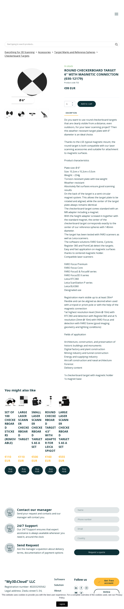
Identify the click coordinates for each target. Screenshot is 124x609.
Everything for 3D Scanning (20, 52)
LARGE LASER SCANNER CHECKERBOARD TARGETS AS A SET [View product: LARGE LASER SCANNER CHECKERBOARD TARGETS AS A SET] (64, 429)
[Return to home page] (47, 14)
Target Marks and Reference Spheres (74, 52)
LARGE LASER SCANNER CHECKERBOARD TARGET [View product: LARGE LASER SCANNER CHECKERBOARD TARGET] (23, 425)
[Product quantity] (69, 104)
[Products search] (62, 44)
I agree (62, 604)
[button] (116, 44)
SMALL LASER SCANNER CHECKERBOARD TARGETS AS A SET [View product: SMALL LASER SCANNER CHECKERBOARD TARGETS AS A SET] (37, 429)
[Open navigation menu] (116, 14)
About (57, 590)
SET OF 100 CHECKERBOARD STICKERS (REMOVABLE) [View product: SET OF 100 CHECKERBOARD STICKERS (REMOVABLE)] (10, 427)
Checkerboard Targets (17, 55)
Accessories (44, 52)
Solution (59, 585)
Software (59, 579)
